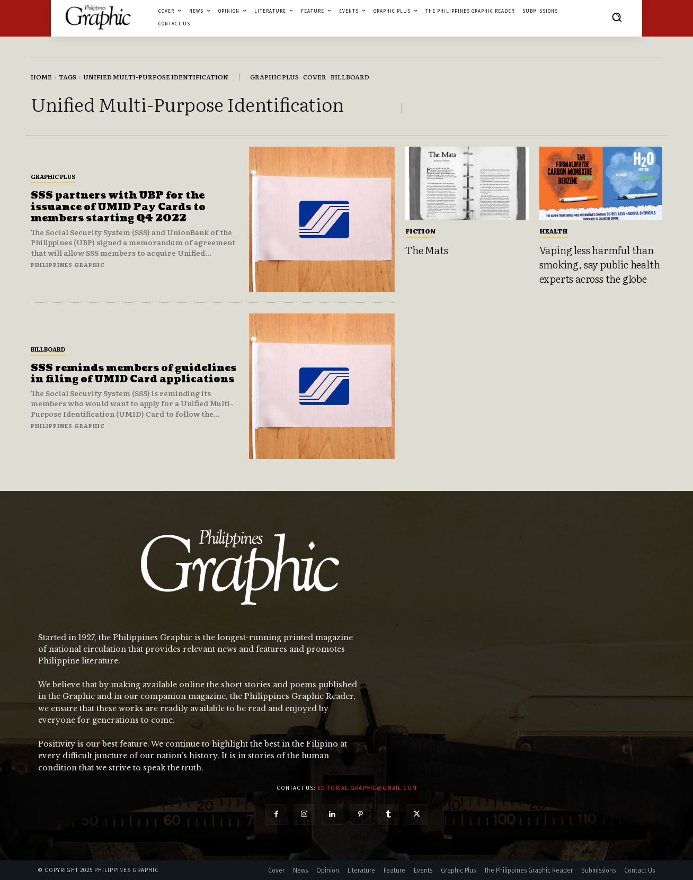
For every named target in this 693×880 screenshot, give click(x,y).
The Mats (426, 250)
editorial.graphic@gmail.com (367, 788)
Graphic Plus (53, 176)
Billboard (48, 349)
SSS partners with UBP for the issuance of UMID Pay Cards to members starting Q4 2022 (118, 207)
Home (41, 77)
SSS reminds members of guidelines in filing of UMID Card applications (133, 374)
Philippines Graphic (68, 264)
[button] (616, 17)
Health (553, 231)
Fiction (420, 231)
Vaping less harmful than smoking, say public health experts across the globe (599, 264)
